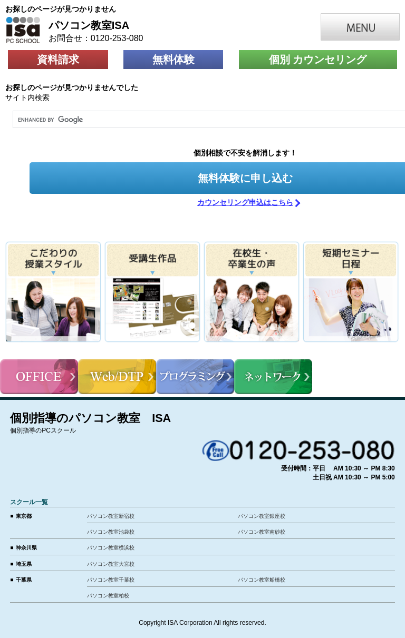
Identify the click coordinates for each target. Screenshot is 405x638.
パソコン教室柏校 (108, 595)
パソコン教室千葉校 (110, 580)
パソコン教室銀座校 (261, 516)
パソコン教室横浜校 (110, 548)
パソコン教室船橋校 (261, 580)
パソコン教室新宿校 (110, 516)
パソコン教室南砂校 (261, 532)
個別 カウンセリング (318, 59)
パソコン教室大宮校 (110, 564)
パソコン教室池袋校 (110, 532)
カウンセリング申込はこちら (245, 202)
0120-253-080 (117, 38)
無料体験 (173, 59)
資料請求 (58, 59)
